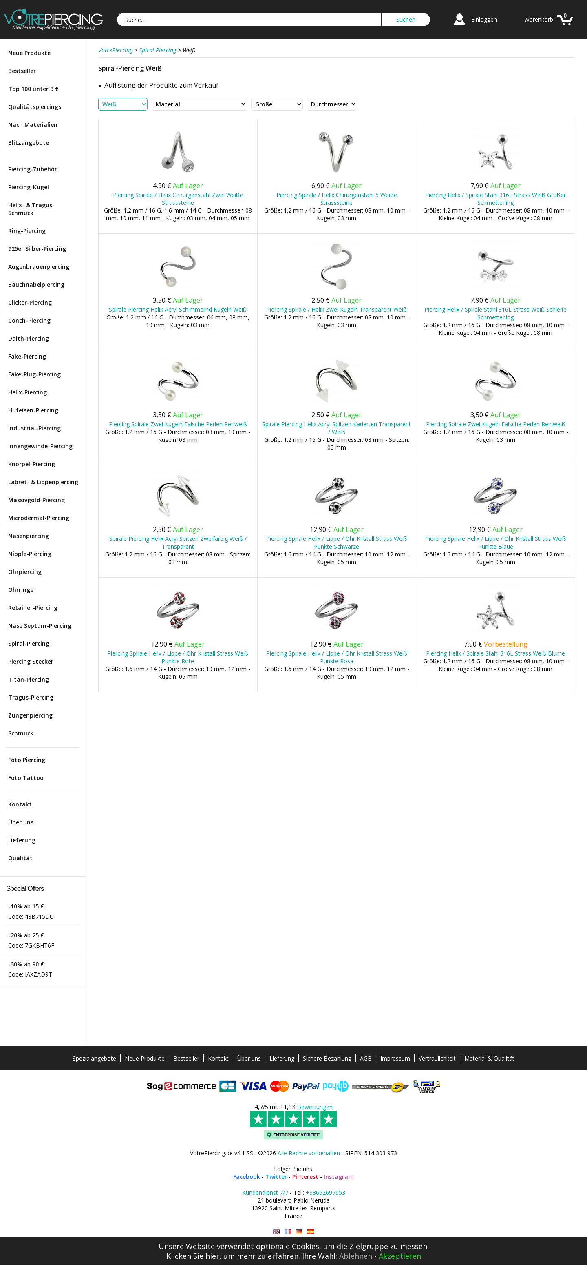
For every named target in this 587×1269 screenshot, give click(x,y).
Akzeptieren (400, 1256)
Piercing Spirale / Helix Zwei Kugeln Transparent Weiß (336, 309)
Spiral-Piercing (28, 643)
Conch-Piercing (29, 320)
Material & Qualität (489, 1058)
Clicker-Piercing (30, 302)
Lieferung (21, 840)
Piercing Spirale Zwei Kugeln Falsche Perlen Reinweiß (495, 424)
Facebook (246, 1176)
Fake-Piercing (27, 356)
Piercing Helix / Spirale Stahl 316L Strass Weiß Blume (495, 653)
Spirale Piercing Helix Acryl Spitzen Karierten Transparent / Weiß (336, 428)
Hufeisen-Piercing (33, 410)
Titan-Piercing (28, 679)
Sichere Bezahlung (327, 1058)
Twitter (276, 1176)
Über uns (20, 822)
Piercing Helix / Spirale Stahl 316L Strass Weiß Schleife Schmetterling (495, 313)
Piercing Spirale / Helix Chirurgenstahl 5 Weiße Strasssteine (336, 198)
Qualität (20, 858)
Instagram (339, 1176)
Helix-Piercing (27, 392)
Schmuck (20, 733)
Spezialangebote (94, 1058)
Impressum (395, 1058)
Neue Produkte (29, 53)
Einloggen (484, 19)
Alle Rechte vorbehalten (309, 1153)
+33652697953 (325, 1192)
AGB (366, 1058)
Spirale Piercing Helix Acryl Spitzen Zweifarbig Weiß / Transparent (178, 542)
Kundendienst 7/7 (265, 1192)
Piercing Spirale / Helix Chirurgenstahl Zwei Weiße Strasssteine (178, 198)
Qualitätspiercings (34, 107)
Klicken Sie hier (192, 1256)
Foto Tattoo (26, 778)
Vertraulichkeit (437, 1058)
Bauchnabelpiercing (36, 284)
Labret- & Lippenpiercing (43, 482)
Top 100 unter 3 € (33, 89)
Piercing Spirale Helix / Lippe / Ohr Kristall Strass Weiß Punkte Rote (177, 657)
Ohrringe (20, 590)
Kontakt (20, 804)
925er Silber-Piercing (37, 248)
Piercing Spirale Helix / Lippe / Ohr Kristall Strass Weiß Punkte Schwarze (336, 542)
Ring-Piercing (27, 231)
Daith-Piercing (28, 338)
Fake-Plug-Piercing (34, 374)
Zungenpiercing (30, 715)
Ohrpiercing (25, 572)
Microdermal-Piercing (38, 518)
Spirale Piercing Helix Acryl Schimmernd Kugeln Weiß (178, 309)
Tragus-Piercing (30, 697)
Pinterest (305, 1176)
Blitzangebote (28, 142)
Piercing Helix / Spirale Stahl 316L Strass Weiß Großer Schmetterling (495, 198)
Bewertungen (315, 1107)
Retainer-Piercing (32, 607)
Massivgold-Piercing (36, 500)
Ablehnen (355, 1256)
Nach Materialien (32, 124)
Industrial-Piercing (34, 428)
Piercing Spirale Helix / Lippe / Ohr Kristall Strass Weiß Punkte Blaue (495, 542)
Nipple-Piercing (29, 554)
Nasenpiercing (28, 536)
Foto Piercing (26, 760)
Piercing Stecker (30, 661)
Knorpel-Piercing (31, 464)
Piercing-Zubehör (32, 169)
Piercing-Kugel (28, 187)
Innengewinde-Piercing (40, 446)
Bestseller (22, 71)
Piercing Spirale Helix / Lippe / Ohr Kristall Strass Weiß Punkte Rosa (336, 657)
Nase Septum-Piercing (39, 625)
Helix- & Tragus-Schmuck (31, 209)
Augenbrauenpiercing (38, 266)
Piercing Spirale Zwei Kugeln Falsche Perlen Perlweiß (178, 424)
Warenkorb (538, 19)
